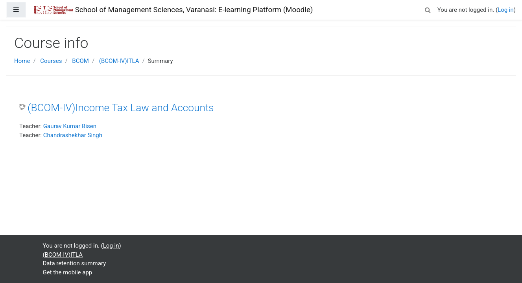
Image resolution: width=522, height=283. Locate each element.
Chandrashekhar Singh (72, 135)
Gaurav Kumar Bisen (69, 126)
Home (22, 60)
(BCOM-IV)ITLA (119, 60)
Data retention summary (74, 263)
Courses (51, 60)
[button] (428, 9)
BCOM (80, 60)
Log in (506, 9)
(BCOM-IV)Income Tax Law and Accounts (121, 108)
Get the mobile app (67, 272)
